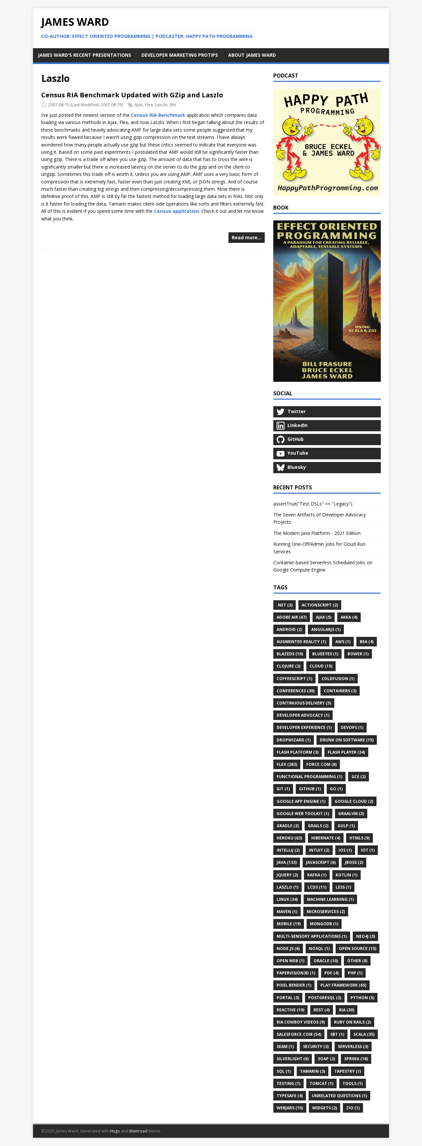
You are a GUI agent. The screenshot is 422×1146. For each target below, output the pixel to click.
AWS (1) (342, 641)
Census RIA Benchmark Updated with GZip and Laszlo (132, 94)
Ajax (139, 105)
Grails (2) (318, 826)
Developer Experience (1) (304, 727)
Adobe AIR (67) (292, 617)
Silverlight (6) (293, 1059)
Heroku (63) (289, 838)
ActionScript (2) (320, 605)
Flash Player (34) (346, 752)
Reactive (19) (290, 1010)
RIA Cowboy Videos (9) (301, 1022)
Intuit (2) (319, 850)
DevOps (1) (352, 727)
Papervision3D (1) (296, 973)
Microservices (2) (326, 911)
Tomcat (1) (321, 1083)
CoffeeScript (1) (294, 678)
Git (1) (283, 789)
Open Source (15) (357, 948)
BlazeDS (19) (290, 654)
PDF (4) (331, 973)
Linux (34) (287, 899)
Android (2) (289, 629)
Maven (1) (287, 911)
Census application (176, 211)
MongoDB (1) (324, 924)
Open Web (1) (290, 961)
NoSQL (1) (319, 948)
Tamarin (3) (312, 1071)
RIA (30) (346, 1010)
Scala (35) (364, 1034)
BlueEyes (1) (325, 654)
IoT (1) (368, 850)
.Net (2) (284, 605)
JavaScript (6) (321, 862)
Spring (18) (356, 1059)
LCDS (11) (317, 887)
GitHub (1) (310, 789)
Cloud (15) (321, 666)
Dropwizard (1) (294, 740)
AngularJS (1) (326, 629)
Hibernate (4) (325, 838)
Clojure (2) (288, 666)
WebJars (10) (290, 1108)
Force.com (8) (321, 764)
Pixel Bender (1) (294, 985)
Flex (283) (287, 764)
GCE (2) (358, 776)
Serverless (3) (353, 1046)
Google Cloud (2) (354, 801)
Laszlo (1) (287, 887)
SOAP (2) (326, 1059)
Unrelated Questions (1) (339, 1095)
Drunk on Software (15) (347, 740)
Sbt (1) (337, 1034)
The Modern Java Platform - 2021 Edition (317, 533)
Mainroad (138, 1131)
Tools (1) (353, 1083)
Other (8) (357, 961)
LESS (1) (343, 887)
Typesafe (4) (290, 1095)
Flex (149, 105)
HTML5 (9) (359, 838)
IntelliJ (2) (288, 850)
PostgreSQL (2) (324, 997)
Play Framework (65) (343, 985)
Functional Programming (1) (309, 776)
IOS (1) (345, 850)
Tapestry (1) (347, 1071)
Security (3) (316, 1046)
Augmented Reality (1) (301, 641)
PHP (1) (355, 973)
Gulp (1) (346, 826)
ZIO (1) (353, 1108)
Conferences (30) (296, 691)
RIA (173, 105)
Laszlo (161, 105)
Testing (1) (288, 1083)
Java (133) (287, 862)
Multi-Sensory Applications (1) (312, 936)
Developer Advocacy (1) (303, 715)
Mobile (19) (289, 924)
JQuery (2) (287, 875)
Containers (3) (340, 691)
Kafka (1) (316, 875)
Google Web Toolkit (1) (303, 813)
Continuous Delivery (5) (304, 703)
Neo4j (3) (365, 936)
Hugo (115, 1131)
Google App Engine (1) (301, 801)
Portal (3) (288, 997)
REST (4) (322, 1010)
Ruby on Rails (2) (352, 1022)
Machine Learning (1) (330, 899)
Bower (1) (358, 654)
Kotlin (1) (346, 875)
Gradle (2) (288, 826)
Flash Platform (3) (297, 752)
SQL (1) (284, 1071)
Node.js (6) (288, 948)
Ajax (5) (323, 617)
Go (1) (336, 789)
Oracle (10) (326, 961)
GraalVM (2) (351, 813)
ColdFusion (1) (337, 678)
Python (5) (362, 997)
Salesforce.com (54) (299, 1034)
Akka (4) (349, 617)
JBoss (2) (354, 862)
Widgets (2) (324, 1108)
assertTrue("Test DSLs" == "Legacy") (312, 504)
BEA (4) (367, 641)
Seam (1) (285, 1046)
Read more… (246, 237)
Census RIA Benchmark (158, 115)
